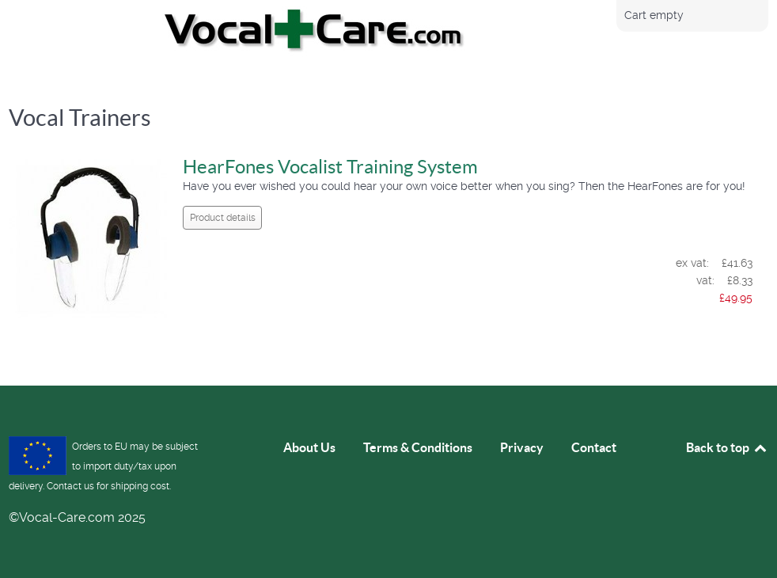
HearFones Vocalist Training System (330, 166)
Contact (593, 447)
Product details (223, 217)
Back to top (727, 447)
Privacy (522, 447)
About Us (309, 447)
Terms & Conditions (417, 447)
